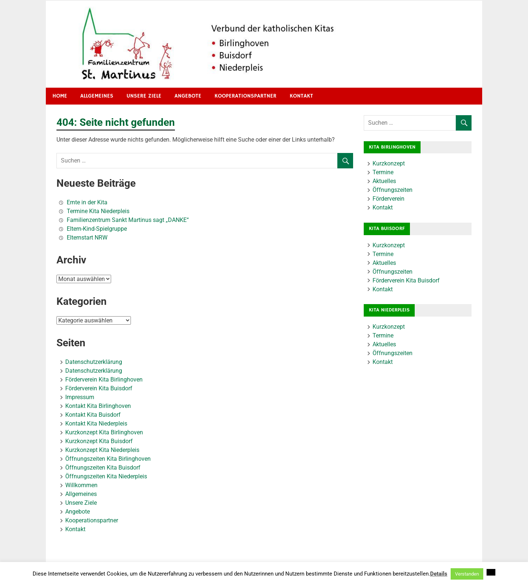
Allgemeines (96, 95)
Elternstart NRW (87, 237)
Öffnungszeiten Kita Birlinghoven (108, 458)
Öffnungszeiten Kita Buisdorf (102, 467)
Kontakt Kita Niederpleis (96, 423)
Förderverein (388, 198)
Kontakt (301, 95)
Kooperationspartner (245, 95)
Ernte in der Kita (87, 202)
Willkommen (81, 485)
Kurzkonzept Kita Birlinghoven (104, 432)
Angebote (188, 95)
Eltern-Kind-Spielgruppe (97, 228)
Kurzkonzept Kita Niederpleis (102, 449)
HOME (59, 95)
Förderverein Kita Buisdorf (98, 388)
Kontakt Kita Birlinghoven (98, 405)
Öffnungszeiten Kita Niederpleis (106, 476)
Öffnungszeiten (392, 189)
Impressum (79, 397)
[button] (491, 572)
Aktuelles (384, 181)
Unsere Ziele (143, 95)
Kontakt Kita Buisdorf (93, 414)
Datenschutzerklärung (93, 361)
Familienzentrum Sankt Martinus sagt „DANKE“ (128, 219)
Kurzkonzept (389, 163)
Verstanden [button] (467, 574)
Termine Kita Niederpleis (98, 211)
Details (438, 573)
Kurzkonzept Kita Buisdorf (99, 441)
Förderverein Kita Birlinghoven (104, 379)
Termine (383, 172)
